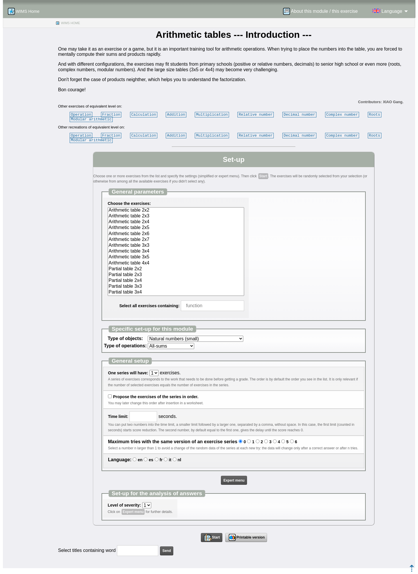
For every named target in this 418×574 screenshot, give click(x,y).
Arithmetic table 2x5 (176, 228)
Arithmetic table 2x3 (176, 216)
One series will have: (128, 373)
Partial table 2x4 (176, 281)
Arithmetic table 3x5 (176, 257)
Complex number (342, 114)
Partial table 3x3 (176, 286)
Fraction (111, 114)
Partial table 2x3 (176, 275)
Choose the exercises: (129, 203)
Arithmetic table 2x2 (176, 210)
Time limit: (118, 416)
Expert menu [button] (234, 480)
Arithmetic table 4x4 (176, 263)
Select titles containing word (87, 550)
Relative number (256, 114)
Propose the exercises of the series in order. (155, 396)
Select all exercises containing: (149, 305)
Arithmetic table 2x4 (176, 222)
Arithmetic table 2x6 (176, 234)
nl (179, 459)
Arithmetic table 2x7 (176, 240)
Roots (374, 114)
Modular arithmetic (91, 119)
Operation (81, 114)
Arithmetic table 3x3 (176, 245)
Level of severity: (124, 505)
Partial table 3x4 (176, 292)
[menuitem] (322, 11)
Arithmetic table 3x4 (176, 251)
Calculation (143, 114)
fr (161, 459)
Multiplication (212, 114)
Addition (176, 114)
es (151, 459)
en (140, 459)
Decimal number (299, 114)
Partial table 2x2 (176, 269)
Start (263, 176)
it (170, 459)
